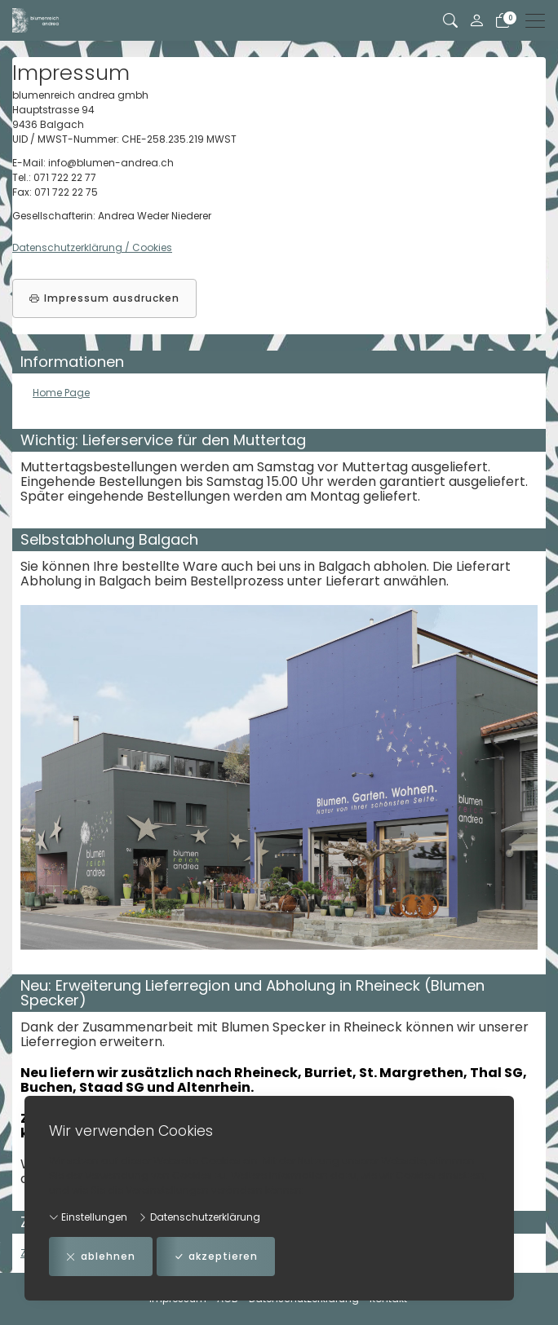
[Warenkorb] (502, 21)
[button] (450, 21)
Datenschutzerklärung (199, 1217)
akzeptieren (216, 1256)
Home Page (61, 393)
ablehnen (100, 1256)
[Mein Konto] (476, 20)
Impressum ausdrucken (104, 298)
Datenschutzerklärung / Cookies (92, 247)
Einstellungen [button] (88, 1217)
